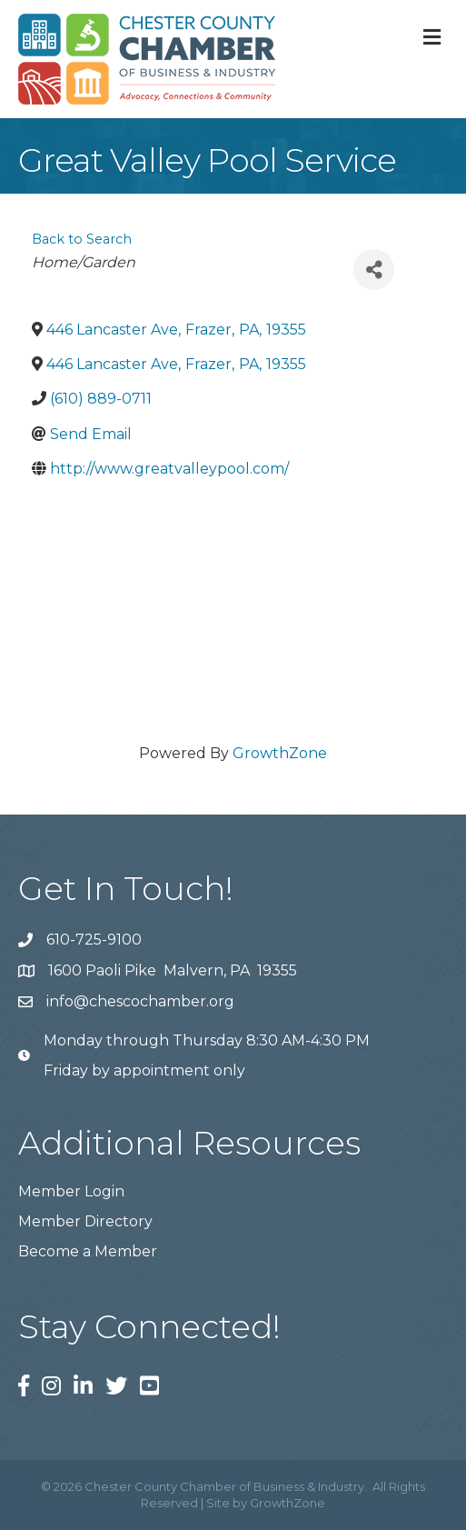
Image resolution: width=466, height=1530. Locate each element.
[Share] (373, 269)
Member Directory (85, 1221)
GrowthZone (280, 753)
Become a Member (87, 1251)
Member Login (71, 1191)
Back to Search (82, 239)
